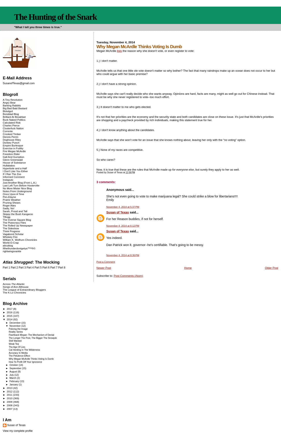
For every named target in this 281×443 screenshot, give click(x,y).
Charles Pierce (11, 125)
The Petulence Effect (19, 356)
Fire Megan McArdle (14, 151)
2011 (10, 394)
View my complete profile (18, 430)
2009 (10, 401)
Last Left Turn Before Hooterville (21, 185)
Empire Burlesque (13, 145)
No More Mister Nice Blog (17, 188)
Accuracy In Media (18, 353)
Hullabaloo (9, 165)
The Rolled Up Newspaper (18, 225)
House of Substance (14, 162)
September (15, 368)
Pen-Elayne (9, 196)
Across (14, 284)
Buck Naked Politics (14, 119)
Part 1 (6, 267)
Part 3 (22, 267)
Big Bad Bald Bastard (15, 108)
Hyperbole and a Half (15, 168)
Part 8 (61, 267)
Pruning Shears (11, 202)
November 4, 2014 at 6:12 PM (122, 225)
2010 (10, 398)
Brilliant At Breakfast (14, 116)
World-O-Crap (11, 242)
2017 (10, 308)
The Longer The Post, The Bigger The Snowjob (33, 338)
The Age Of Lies (17, 347)
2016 (10, 312)
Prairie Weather (11, 199)
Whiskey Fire (10, 236)
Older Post (271, 268)
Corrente (8, 131)
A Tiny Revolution (13, 99)
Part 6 (46, 267)
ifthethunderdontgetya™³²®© (19, 248)
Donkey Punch (11, 142)
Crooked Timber (12, 134)
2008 (10, 405)
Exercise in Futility (13, 148)
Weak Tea (14, 344)
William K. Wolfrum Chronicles (20, 239)
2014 (10, 319)
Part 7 (54, 267)
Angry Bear (9, 102)
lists (119, 51)
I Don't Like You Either (15, 171)
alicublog (8, 245)
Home (188, 268)
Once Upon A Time (13, 194)
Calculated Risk (12, 122)
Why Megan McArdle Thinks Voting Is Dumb (31, 359)
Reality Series (16, 332)
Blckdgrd (8, 111)
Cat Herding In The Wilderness (24, 350)
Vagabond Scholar (13, 234)
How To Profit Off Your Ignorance (25, 362)
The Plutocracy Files (14, 222)
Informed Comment (14, 176)
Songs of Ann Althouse (16, 286)
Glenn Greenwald (13, 159)
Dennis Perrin (10, 136)
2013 (10, 387)
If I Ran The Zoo (12, 174)
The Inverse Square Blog (17, 219)
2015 (10, 315)
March (13, 378)
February (14, 381)
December (15, 322)
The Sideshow (11, 228)
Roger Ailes (9, 205)
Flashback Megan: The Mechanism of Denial (31, 335)
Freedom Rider (11, 154)
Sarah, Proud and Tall (15, 211)
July (11, 375)
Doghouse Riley (12, 139)
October (14, 365)
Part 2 (14, 267)
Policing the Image (18, 329)
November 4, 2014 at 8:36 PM (122, 255)
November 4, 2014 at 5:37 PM (122, 207)
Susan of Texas (117, 212)
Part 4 (30, 267)
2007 (10, 408)
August (13, 371)
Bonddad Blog (11, 114)
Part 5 (38, 267)
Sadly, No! (8, 208)
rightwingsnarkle (12, 251)
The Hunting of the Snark (55, 17)
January (14, 384)
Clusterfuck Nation (13, 128)
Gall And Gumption (13, 156)
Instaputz (8, 179)
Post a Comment (105, 262)
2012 (10, 391)
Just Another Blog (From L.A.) (19, 182)
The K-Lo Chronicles (14, 292)
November (15, 326)
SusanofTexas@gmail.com (19, 83)
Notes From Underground (17, 191)
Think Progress (11, 231)
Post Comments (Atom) (128, 275)
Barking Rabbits (12, 105)
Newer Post (103, 268)
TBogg (6, 216)
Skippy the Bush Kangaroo (18, 214)
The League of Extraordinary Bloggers (24, 289)
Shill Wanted (15, 341)
